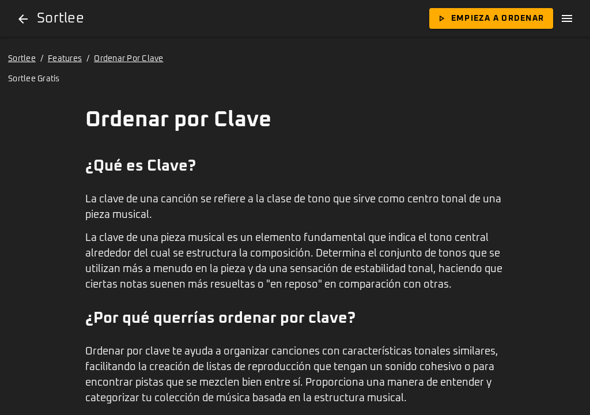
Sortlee (22, 59)
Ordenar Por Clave (128, 59)
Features (65, 59)
